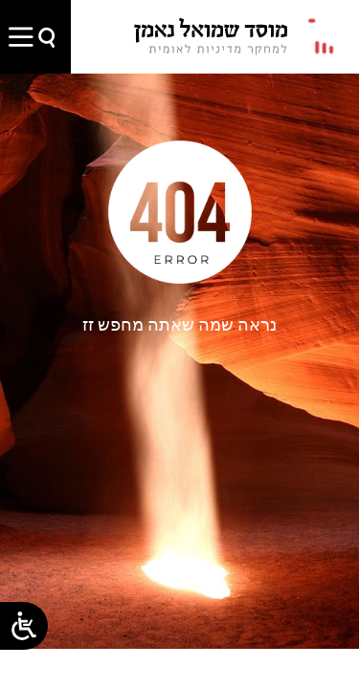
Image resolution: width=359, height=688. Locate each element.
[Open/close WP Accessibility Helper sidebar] (24, 626)
